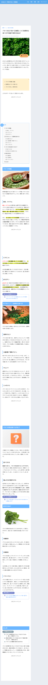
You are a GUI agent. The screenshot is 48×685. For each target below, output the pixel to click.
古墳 (38, 1)
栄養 (35, 1)
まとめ (6, 162)
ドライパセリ (9, 160)
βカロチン (9, 134)
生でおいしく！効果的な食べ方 (12, 136)
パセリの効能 (7, 128)
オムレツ (8, 143)
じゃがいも (9, 144)
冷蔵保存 (8, 156)
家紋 (31, 1)
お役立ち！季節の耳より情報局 (11, 2)
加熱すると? (9, 139)
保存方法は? (7, 153)
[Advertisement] (16, 14)
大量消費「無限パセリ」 (12, 141)
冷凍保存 (8, 158)
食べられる (9, 149)
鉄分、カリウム (10, 130)
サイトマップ (43, 1)
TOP (28, 1)
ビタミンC (9, 132)
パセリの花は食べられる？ (11, 147)
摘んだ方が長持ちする (11, 151)
